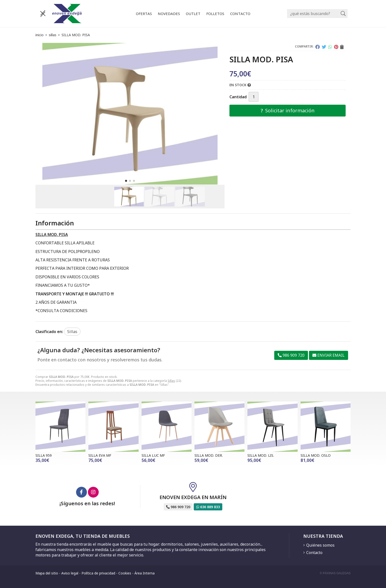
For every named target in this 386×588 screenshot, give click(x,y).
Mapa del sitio (46, 573)
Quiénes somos (320, 545)
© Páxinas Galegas (335, 573)
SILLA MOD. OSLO (316, 455)
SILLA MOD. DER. (208, 455)
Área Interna (144, 573)
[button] (126, 181)
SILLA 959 (43, 455)
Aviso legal (69, 573)
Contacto (314, 552)
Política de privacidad (98, 573)
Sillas (171, 381)
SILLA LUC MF (153, 455)
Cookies (124, 573)
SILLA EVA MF (99, 455)
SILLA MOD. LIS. (260, 455)
